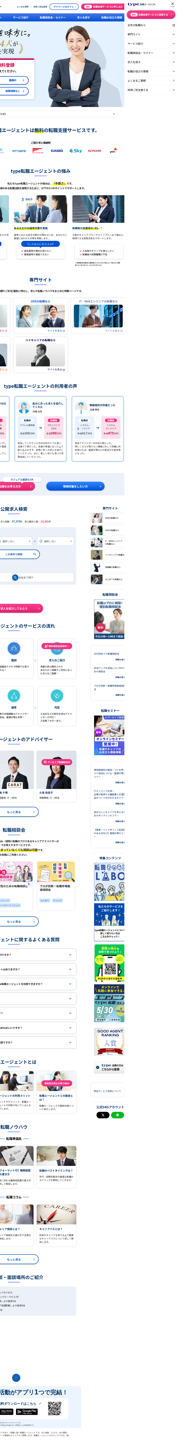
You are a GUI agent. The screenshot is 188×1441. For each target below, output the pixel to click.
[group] (37, 429)
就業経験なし (66, 91)
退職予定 (33, 91)
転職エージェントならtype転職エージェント (22, 1435)
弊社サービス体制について (161, 1091)
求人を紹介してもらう (68, 607)
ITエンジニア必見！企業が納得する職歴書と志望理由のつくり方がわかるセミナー (163, 797)
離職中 (66, 80)
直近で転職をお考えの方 (59, 485)
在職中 (32, 80)
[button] (135, 884)
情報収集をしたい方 (128, 485)
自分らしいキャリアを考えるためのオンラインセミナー (163, 816)
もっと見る (67, 812)
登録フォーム (14, 666)
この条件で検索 (67, 554)
